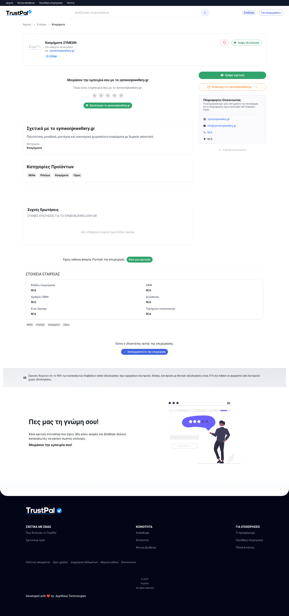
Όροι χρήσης (60, 562)
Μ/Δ (210, 132)
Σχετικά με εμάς (35, 540)
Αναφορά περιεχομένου (232, 150)
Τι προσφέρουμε (245, 532)
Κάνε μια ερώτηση (139, 259)
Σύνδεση (249, 12)
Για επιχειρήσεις (271, 12)
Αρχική (9, 3)
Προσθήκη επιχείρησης (51, 3)
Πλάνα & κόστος (245, 547)
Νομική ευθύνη (109, 562)
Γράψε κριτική (232, 75)
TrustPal (144, 583)
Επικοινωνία (128, 562)
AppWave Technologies (70, 596)
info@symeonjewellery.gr (221, 125)
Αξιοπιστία (142, 540)
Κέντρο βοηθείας (26, 3)
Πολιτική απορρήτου (38, 562)
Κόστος (71, 3)
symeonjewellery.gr (61, 50)
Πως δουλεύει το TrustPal (41, 532)
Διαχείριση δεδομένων (84, 562)
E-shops (41, 24)
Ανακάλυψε (142, 532)
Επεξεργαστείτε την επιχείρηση (144, 351)
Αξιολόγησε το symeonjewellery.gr (108, 105)
